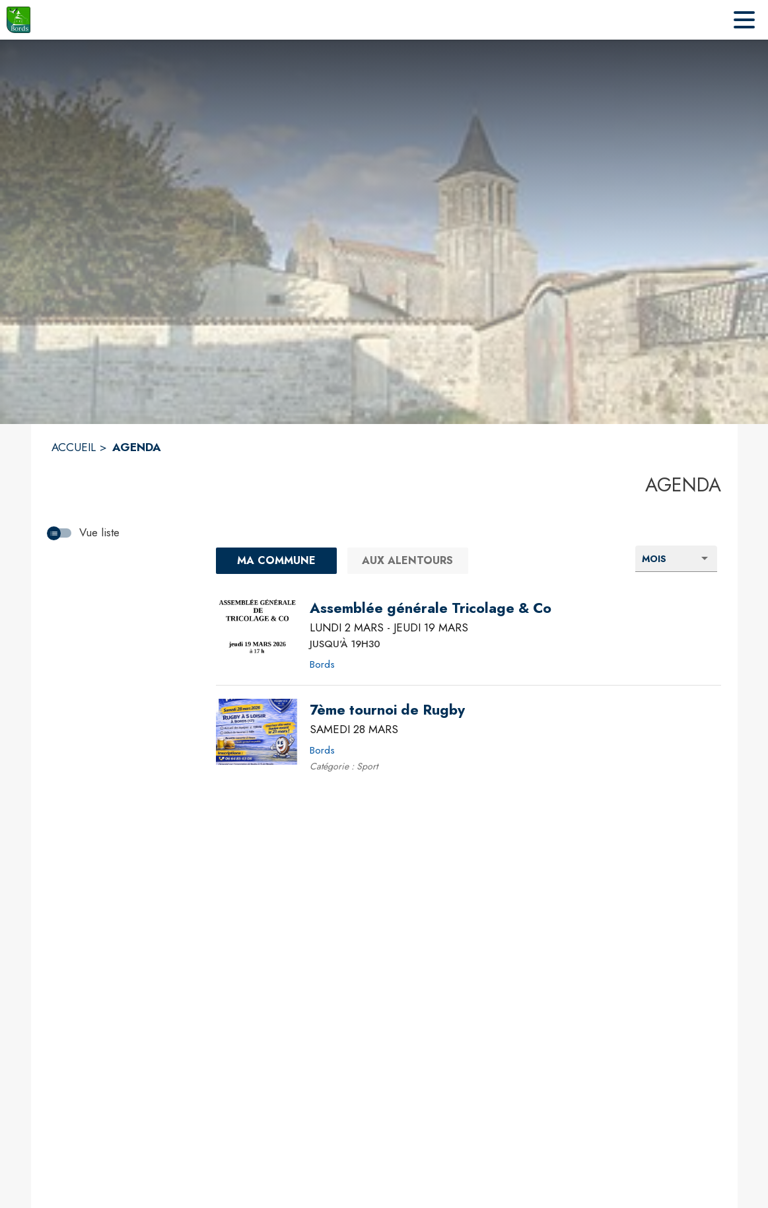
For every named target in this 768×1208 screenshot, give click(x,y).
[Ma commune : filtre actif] (276, 561)
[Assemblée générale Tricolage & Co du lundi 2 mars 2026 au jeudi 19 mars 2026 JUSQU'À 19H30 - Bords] (430, 608)
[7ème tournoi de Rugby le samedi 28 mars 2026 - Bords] (387, 710)
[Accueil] (18, 20)
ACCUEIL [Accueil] (74, 447)
